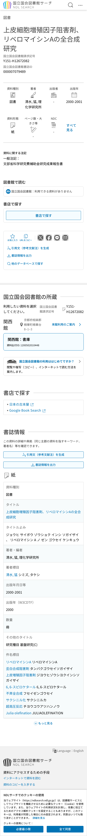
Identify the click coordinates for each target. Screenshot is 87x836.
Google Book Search (27, 410)
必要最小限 (23, 829)
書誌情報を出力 (19, 255)
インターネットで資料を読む (22, 778)
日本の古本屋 (21, 404)
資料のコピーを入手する (19, 784)
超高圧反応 (14, 706)
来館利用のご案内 (67, 324)
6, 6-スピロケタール (21, 686)
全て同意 (65, 829)
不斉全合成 (14, 693)
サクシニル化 (16, 699)
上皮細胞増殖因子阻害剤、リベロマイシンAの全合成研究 (43, 514)
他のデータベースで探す (25, 263)
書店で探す (43, 215)
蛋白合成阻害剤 (17, 668)
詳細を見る (39, 817)
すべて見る (71, 127)
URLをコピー (26, 238)
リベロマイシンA (18, 661)
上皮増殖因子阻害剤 (21, 674)
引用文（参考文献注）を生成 (28, 248)
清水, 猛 (12, 574)
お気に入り (12, 238)
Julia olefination (18, 712)
